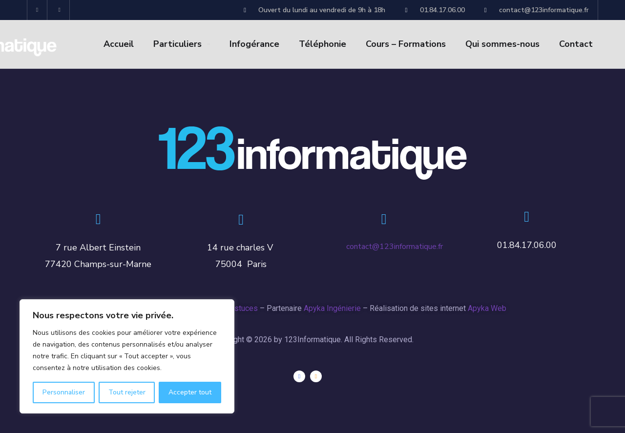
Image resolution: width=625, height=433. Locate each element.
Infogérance (254, 44)
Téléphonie (322, 44)
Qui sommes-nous (502, 44)
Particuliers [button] (177, 44)
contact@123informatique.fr (394, 246)
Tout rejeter (127, 392)
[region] (127, 356)
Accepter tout (189, 392)
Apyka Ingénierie (332, 308)
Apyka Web (487, 308)
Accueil (119, 44)
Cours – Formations (406, 44)
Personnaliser (63, 392)
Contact (576, 44)
